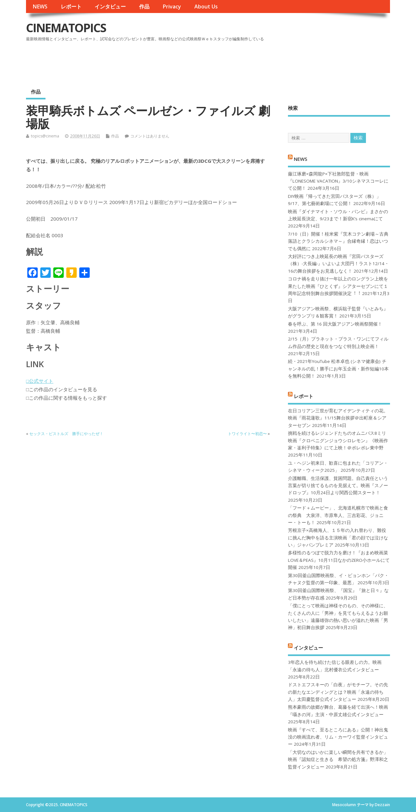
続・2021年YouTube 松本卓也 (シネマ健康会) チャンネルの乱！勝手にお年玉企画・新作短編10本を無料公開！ (338, 368)
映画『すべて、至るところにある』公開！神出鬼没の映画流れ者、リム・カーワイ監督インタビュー (338, 737)
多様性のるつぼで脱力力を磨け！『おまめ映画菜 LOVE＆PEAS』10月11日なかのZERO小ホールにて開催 (339, 560)
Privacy (171, 6)
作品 (144, 6)
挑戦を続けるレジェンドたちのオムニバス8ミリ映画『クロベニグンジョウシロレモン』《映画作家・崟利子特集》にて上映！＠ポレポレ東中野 (338, 440)
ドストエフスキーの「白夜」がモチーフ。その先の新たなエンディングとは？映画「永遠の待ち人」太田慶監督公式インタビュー (338, 692)
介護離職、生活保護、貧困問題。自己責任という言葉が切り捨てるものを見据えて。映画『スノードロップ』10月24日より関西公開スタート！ (338, 485)
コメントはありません (149, 136)
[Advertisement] (266, 61)
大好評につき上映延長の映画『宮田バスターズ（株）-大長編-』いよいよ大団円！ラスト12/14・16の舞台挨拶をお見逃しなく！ (338, 263)
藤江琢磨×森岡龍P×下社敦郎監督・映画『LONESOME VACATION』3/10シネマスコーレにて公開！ (338, 181)
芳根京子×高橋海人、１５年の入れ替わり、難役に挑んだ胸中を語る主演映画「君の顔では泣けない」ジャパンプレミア (338, 537)
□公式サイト (39, 381)
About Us (206, 6)
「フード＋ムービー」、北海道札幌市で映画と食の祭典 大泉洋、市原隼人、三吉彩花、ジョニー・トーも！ (338, 515)
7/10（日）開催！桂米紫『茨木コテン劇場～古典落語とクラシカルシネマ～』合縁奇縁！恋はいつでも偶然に (338, 241)
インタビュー (110, 6)
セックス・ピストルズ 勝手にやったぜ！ (66, 433)
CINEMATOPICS (66, 28)
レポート (71, 6)
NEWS (39, 6)
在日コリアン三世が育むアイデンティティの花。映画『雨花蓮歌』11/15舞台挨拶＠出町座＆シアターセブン (338, 418)
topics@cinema (45, 136)
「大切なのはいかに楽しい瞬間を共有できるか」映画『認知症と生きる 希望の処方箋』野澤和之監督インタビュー (338, 759)
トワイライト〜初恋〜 (247, 433)
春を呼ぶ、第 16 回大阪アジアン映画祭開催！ (335, 324)
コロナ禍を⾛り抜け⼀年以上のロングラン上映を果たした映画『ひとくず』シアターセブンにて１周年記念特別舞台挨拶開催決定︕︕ (338, 286)
